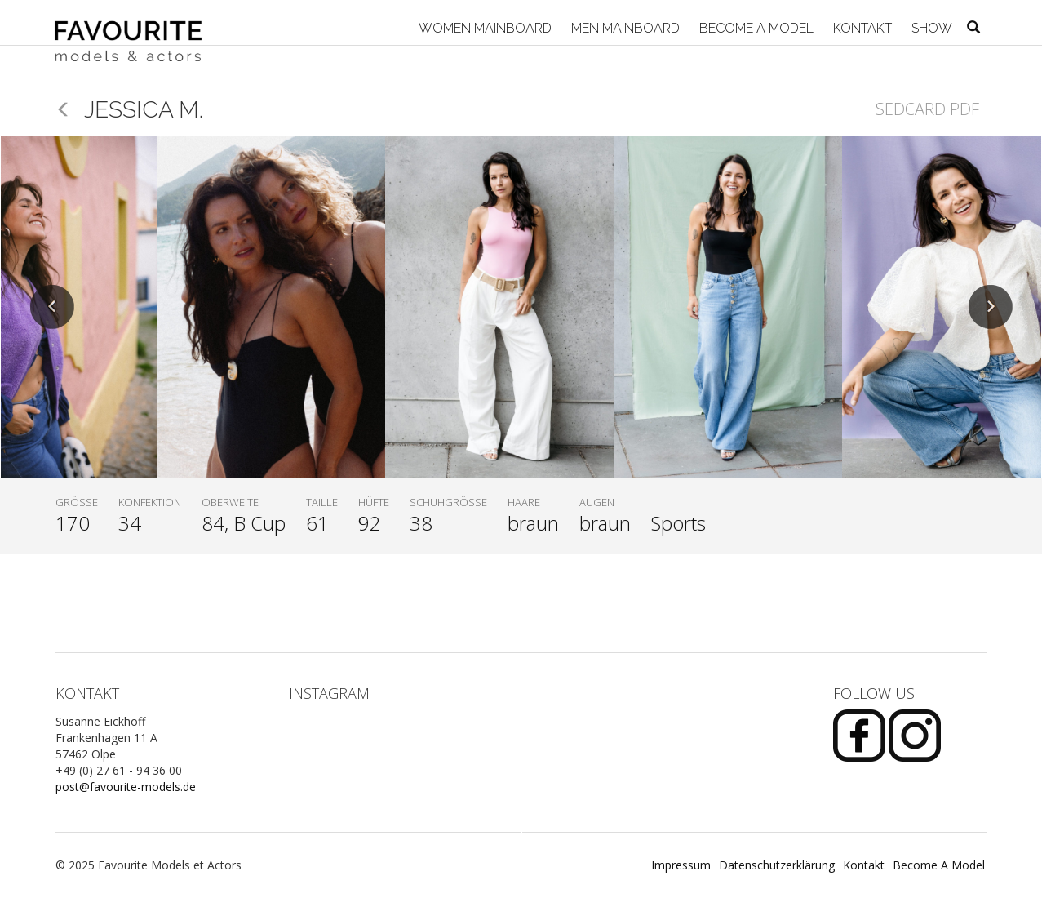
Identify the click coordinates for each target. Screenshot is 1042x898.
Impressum (681, 865)
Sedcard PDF (927, 109)
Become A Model (755, 28)
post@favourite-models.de (125, 786)
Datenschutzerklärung (777, 865)
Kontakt (861, 28)
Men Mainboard (624, 28)
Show (930, 28)
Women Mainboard (483, 28)
